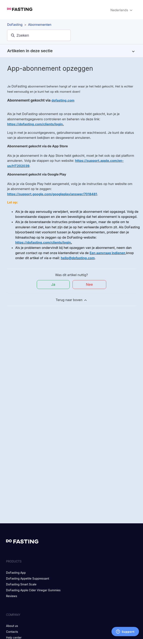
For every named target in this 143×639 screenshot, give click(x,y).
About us (12, 626)
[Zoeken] (39, 35)
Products (14, 561)
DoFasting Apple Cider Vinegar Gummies (33, 590)
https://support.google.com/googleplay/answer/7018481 (52, 194)
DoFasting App (16, 572)
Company (13, 614)
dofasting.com (63, 100)
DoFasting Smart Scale (21, 584)
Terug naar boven (71, 300)
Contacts (12, 631)
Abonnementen (39, 25)
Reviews (11, 596)
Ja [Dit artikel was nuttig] (53, 284)
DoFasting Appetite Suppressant (27, 578)
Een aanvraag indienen (107, 253)
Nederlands (121, 10)
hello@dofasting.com (78, 258)
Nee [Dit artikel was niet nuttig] (89, 284)
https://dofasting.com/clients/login (35, 124)
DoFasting (14, 25)
